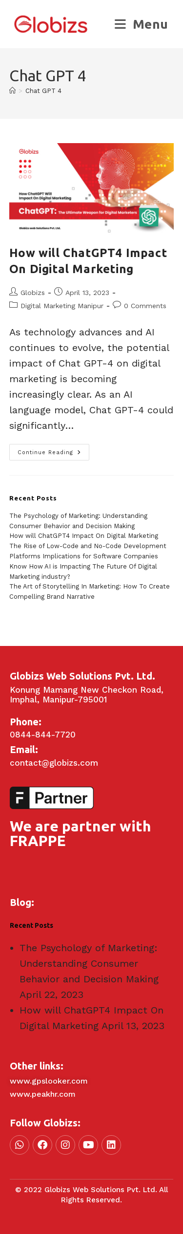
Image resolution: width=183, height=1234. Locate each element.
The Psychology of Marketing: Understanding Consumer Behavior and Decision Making (89, 963)
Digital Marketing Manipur (61, 306)
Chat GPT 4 (43, 90)
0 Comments (145, 306)
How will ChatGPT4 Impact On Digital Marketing (83, 535)
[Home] (12, 90)
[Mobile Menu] (141, 24)
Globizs (32, 292)
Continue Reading (53, 450)
